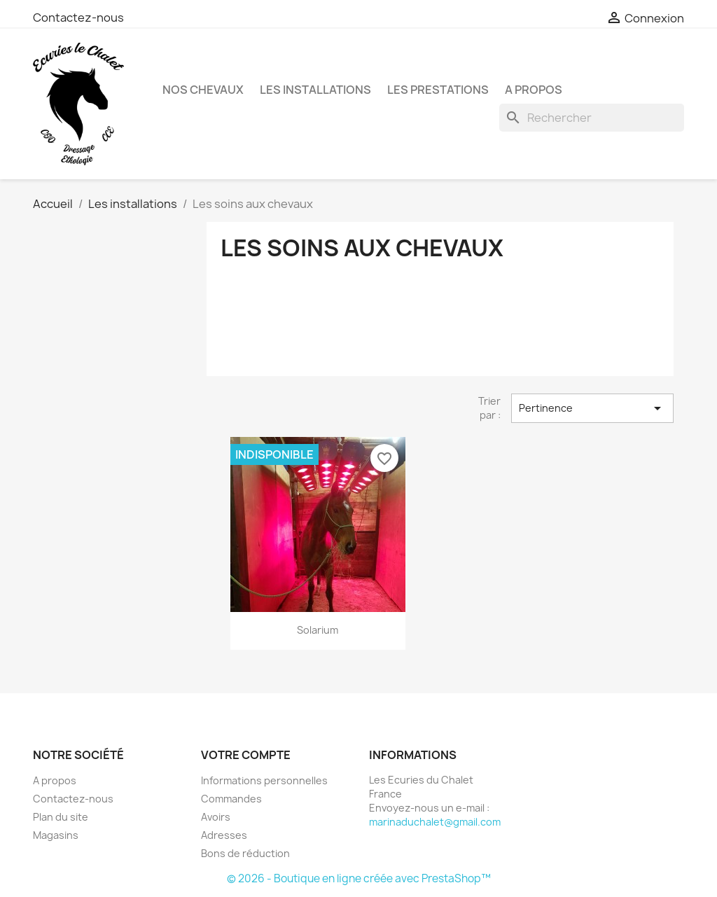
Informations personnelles (264, 780)
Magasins (55, 835)
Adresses (224, 835)
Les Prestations (438, 89)
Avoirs (215, 816)
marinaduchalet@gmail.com (435, 821)
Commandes (231, 798)
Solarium (317, 630)
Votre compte (246, 755)
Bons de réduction (245, 853)
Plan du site (60, 816)
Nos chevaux (203, 89)
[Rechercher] (591, 118)
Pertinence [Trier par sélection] (592, 408)
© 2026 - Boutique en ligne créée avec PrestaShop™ (359, 878)
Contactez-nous (78, 17)
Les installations (315, 89)
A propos (533, 89)
